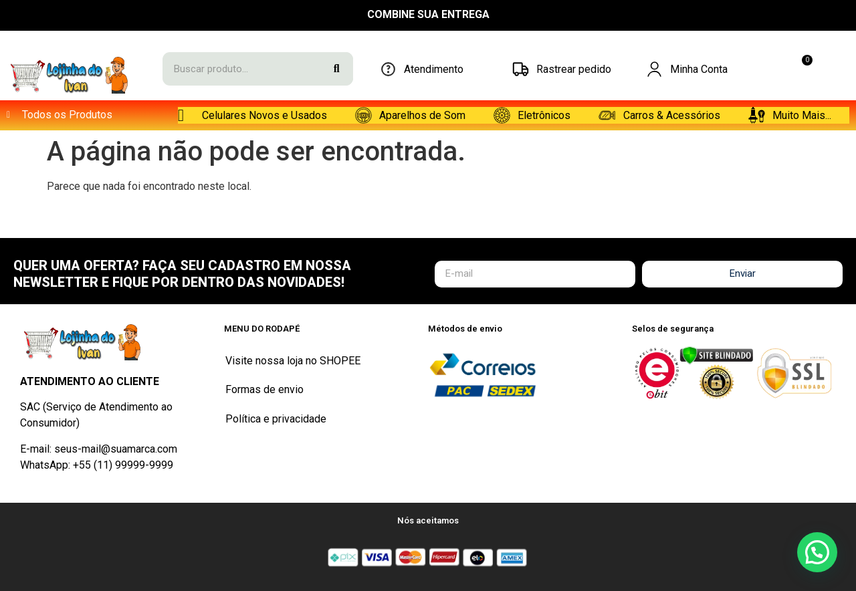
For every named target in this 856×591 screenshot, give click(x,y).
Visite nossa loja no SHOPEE (292, 361)
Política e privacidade (275, 423)
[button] (817, 552)
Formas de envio (264, 392)
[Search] (336, 69)
